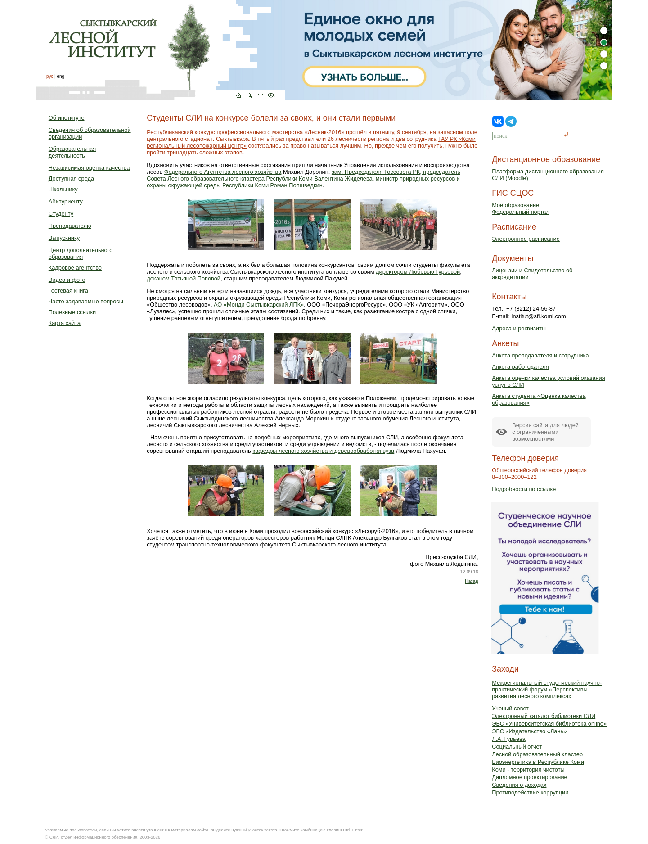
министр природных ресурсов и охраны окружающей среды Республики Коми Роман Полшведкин (303, 182)
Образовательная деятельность (72, 152)
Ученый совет (510, 708)
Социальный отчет (517, 746)
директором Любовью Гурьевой (418, 271)
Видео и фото (67, 279)
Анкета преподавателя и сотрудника (540, 355)
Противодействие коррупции (530, 792)
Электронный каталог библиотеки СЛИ (543, 716)
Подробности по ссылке (524, 489)
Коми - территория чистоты (528, 769)
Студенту (61, 213)
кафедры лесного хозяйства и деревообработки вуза (323, 450)
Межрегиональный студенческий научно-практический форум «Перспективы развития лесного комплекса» (547, 689)
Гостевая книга (68, 290)
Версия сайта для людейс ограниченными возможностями (545, 432)
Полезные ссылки (72, 312)
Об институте (67, 117)
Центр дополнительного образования (80, 253)
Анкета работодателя (520, 366)
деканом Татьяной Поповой (183, 278)
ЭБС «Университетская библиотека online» (549, 723)
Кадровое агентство (75, 267)
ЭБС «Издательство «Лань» (529, 731)
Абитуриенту (66, 201)
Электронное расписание (526, 238)
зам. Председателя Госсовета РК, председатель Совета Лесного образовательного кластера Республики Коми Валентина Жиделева (303, 175)
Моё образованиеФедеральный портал (520, 208)
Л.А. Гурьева (509, 739)
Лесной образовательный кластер (537, 754)
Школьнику (63, 189)
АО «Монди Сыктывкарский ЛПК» (259, 304)
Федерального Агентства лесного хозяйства (223, 171)
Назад (471, 581)
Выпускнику (64, 238)
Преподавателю (70, 225)
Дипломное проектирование (529, 777)
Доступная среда (71, 178)
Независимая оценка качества (89, 167)
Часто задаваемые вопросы (86, 301)
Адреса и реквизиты (519, 328)
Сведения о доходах (519, 784)
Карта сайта (65, 323)
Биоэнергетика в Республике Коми (538, 761)
